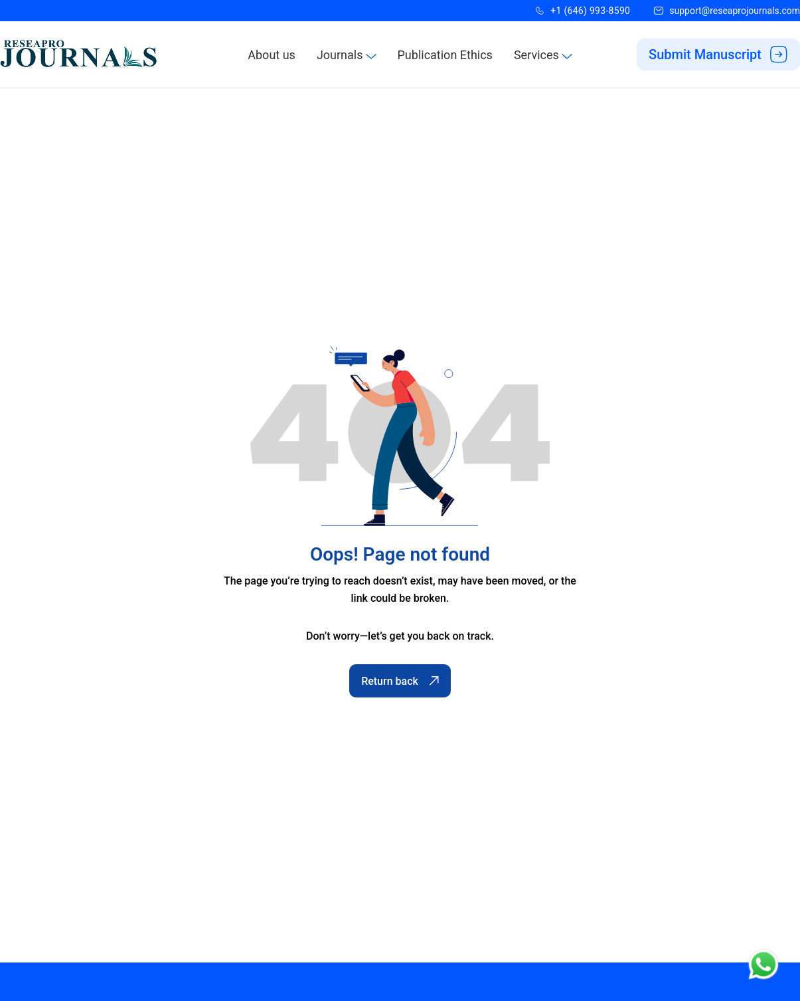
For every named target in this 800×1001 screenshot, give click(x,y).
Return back (400, 681)
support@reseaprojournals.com (734, 10)
